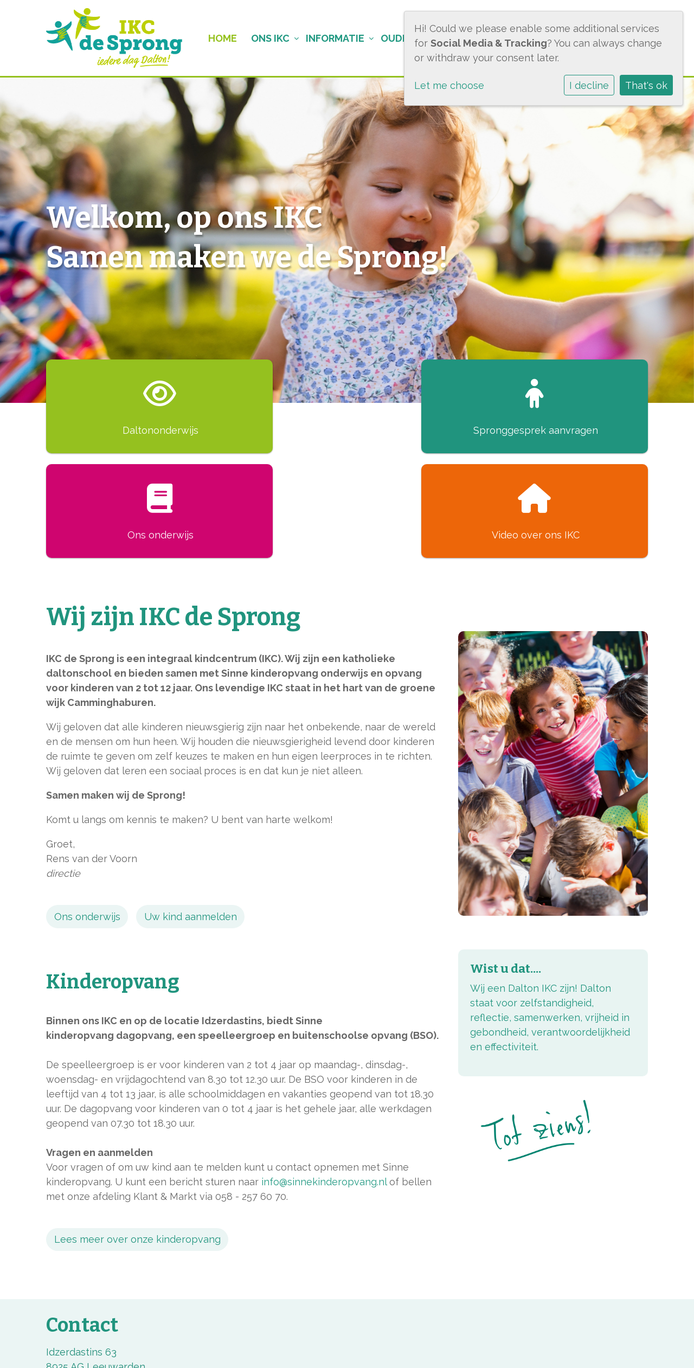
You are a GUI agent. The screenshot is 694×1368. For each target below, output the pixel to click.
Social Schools (614, 1345)
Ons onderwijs (87, 812)
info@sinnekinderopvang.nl (324, 1077)
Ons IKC (264, 38)
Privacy (195, 1345)
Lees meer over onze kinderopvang (137, 1134)
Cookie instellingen (267, 1345)
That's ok (646, 85)
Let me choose (449, 85)
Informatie (330, 38)
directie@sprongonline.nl (104, 1291)
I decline (589, 85)
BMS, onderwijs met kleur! (106, 1345)
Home (215, 38)
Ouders (396, 38)
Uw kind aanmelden (190, 812)
